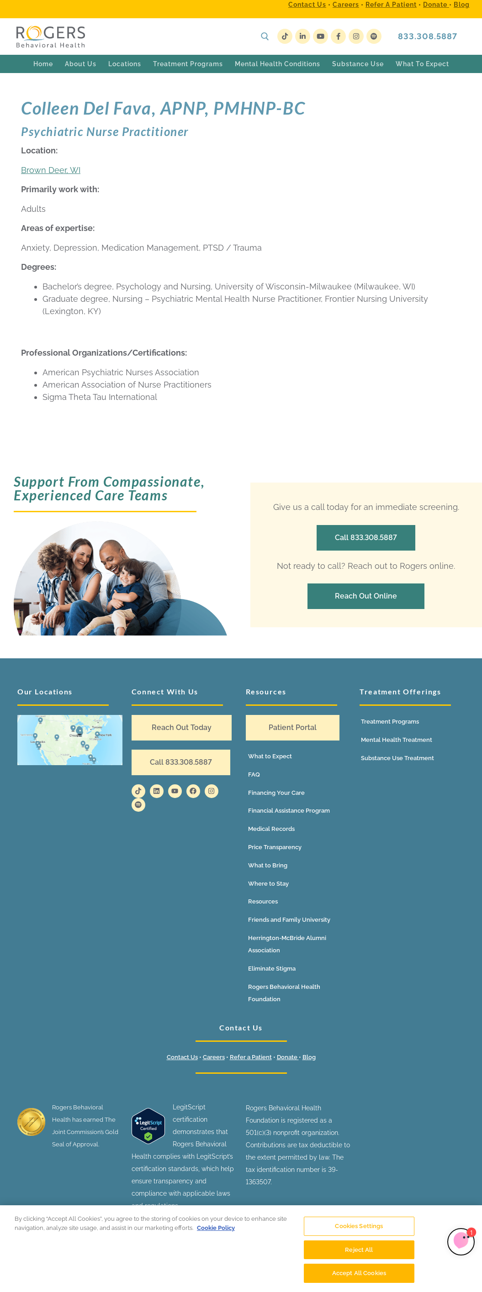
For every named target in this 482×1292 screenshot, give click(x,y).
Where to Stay (268, 883)
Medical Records (271, 828)
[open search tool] (265, 36)
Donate (436, 4)
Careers (346, 4)
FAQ (254, 774)
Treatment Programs (390, 721)
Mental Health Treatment (396, 739)
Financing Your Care (276, 792)
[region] (241, 1248)
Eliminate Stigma (272, 968)
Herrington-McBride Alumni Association (287, 944)
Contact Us (307, 4)
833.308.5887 (427, 36)
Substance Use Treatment (397, 758)
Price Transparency (275, 847)
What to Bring (267, 865)
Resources (263, 901)
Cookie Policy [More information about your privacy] (216, 1227)
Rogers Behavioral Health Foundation (284, 993)
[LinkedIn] (302, 36)
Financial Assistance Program (289, 810)
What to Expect (270, 756)
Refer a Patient (391, 4)
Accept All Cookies (359, 1273)
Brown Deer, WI (50, 170)
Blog (462, 4)
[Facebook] (338, 36)
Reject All (359, 1249)
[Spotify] (373, 36)
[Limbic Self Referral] (461, 1241)
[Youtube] (320, 36)
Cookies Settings (359, 1226)
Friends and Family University (289, 919)
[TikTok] (284, 36)
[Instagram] (356, 36)
